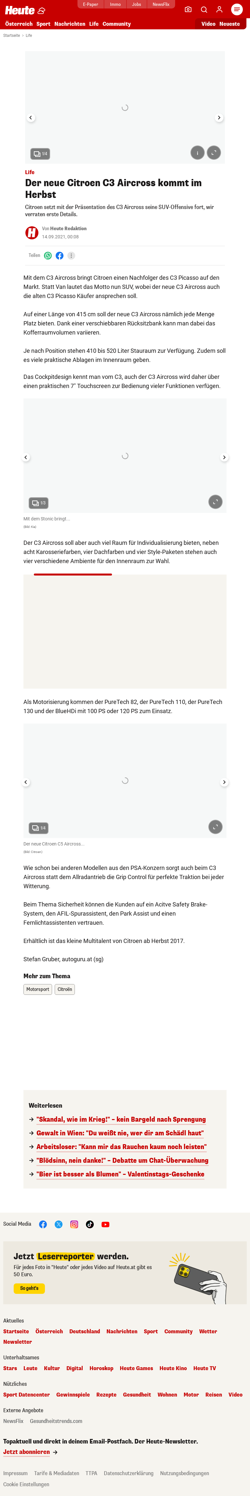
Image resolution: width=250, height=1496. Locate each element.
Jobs (136, 4)
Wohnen (167, 1395)
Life (94, 24)
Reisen (213, 1395)
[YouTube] (105, 1223)
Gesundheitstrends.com (56, 1421)
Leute (30, 1368)
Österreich (19, 24)
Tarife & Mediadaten (56, 1473)
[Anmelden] (219, 9)
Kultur (52, 1368)
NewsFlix (161, 4)
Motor (191, 1395)
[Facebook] (59, 255)
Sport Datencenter (26, 1395)
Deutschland (84, 1331)
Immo (115, 4)
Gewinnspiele (73, 1395)
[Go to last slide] (31, 117)
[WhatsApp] (48, 255)
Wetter (208, 1331)
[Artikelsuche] (204, 9)
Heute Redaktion (68, 229)
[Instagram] (74, 1223)
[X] (58, 1223)
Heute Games (136, 1368)
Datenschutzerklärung (129, 1473)
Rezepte (106, 1395)
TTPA (91, 1473)
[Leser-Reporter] (188, 9)
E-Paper (90, 4)
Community (117, 24)
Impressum (15, 1473)
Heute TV (204, 1368)
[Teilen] (71, 255)
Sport (43, 24)
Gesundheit (137, 1395)
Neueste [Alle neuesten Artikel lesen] (229, 24)
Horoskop (101, 1368)
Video (236, 1395)
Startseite (11, 35)
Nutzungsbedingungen (184, 1473)
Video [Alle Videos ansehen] (208, 24)
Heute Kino (173, 1368)
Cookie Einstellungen (26, 1484)
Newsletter (17, 1342)
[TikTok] (90, 1223)
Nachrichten (69, 24)
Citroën (65, 989)
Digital (74, 1368)
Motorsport (37, 989)
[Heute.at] (20, 10)
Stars (10, 1368)
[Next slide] (219, 117)
